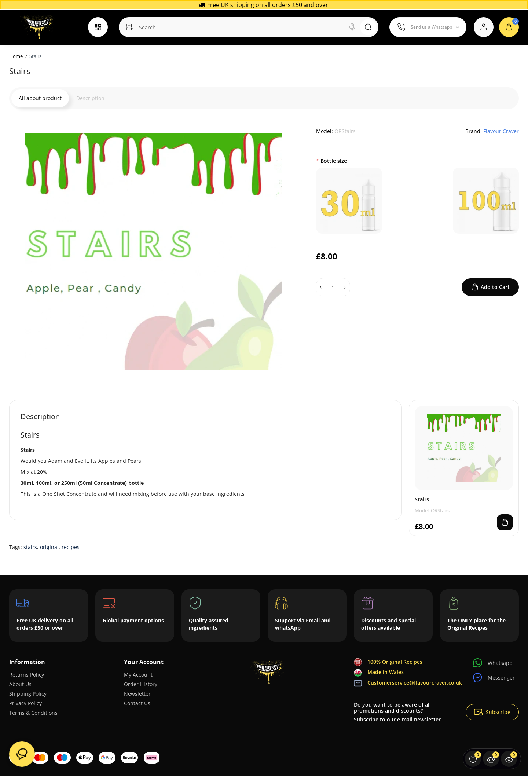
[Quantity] (333, 287)
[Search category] (129, 27)
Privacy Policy (25, 703)
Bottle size (333, 160)
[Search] (352, 27)
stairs (30, 546)
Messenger (494, 677)
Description (90, 98)
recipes (71, 546)
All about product (40, 98)
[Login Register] (484, 27)
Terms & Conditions (33, 712)
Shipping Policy (28, 693)
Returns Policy (26, 674)
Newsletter (137, 693)
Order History (140, 684)
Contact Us (137, 703)
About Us (20, 684)
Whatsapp (493, 662)
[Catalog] (98, 27)
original (49, 546)
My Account (138, 674)
